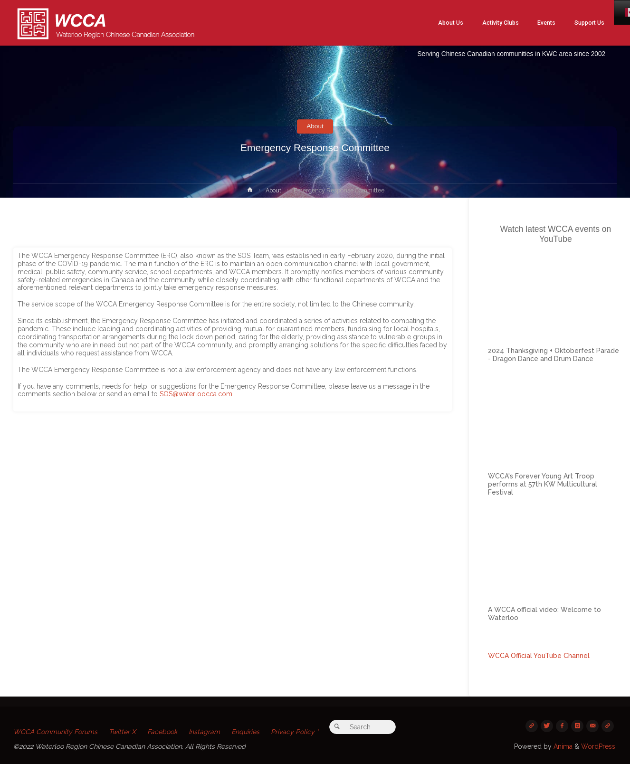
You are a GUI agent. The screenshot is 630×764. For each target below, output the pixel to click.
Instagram (204, 731)
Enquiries (246, 731)
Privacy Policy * (295, 731)
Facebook (163, 731)
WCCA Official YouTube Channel (539, 655)
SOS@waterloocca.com (196, 394)
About (315, 126)
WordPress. (599, 746)
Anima (562, 746)
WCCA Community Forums (55, 731)
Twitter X (122, 731)
